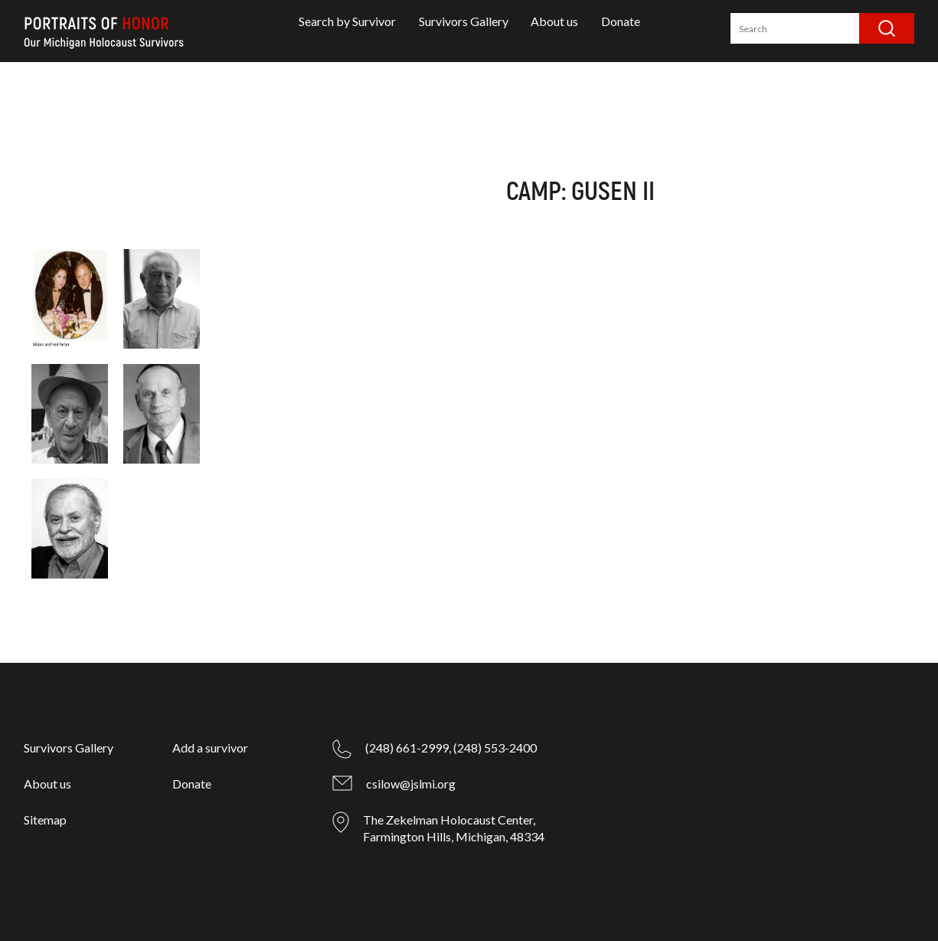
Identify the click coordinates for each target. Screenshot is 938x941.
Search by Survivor (347, 21)
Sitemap (45, 819)
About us (554, 21)
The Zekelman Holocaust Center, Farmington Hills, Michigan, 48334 (453, 828)
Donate (620, 21)
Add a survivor (210, 747)
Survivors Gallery (463, 21)
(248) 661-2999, (408, 747)
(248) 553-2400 (495, 747)
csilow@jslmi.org (411, 783)
